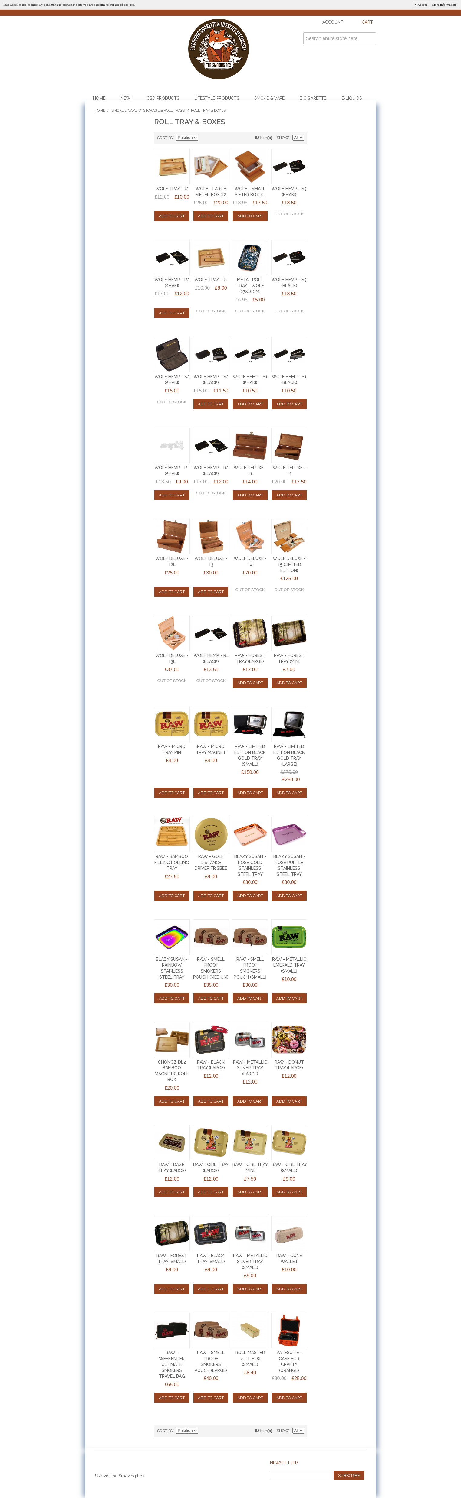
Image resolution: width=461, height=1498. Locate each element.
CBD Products (163, 98)
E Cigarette (313, 98)
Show (283, 137)
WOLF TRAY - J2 (172, 188)
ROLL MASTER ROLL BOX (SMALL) (250, 1358)
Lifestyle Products (216, 98)
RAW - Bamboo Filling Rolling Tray (171, 862)
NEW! (125, 98)
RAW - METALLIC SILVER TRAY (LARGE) (250, 1068)
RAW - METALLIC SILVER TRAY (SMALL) (250, 1261)
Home (99, 98)
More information (444, 4)
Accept (422, 4)
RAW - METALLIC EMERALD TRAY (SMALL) (289, 965)
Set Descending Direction (203, 137)
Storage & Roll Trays (164, 110)
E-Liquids (351, 98)
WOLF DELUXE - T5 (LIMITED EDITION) (289, 564)
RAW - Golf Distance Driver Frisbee (211, 862)
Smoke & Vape (269, 98)
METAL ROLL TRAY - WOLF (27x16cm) (250, 285)
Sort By (165, 137)
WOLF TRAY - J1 (210, 279)
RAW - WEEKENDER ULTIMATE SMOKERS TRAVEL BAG (172, 1364)
